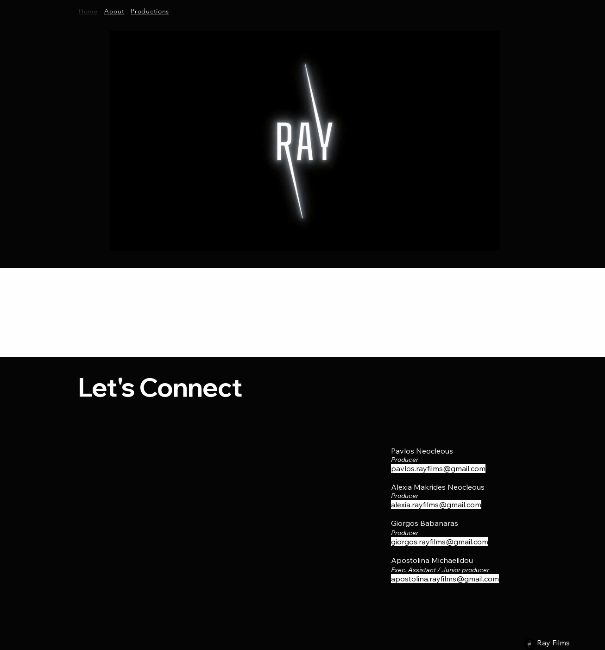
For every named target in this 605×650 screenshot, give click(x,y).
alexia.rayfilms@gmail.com (436, 504)
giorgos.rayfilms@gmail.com (439, 541)
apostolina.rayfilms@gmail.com (445, 578)
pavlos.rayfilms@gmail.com (438, 468)
